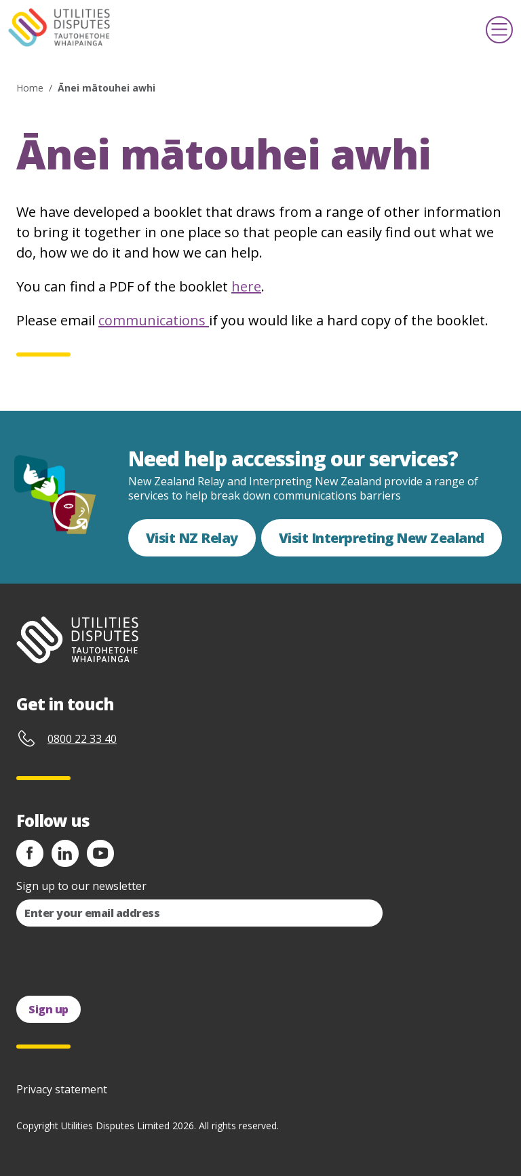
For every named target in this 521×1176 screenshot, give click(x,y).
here (246, 286)
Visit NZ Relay (192, 538)
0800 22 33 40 (82, 738)
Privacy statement (61, 1089)
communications (153, 320)
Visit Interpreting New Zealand (381, 538)
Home (29, 87)
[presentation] (119, 961)
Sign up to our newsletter (81, 885)
